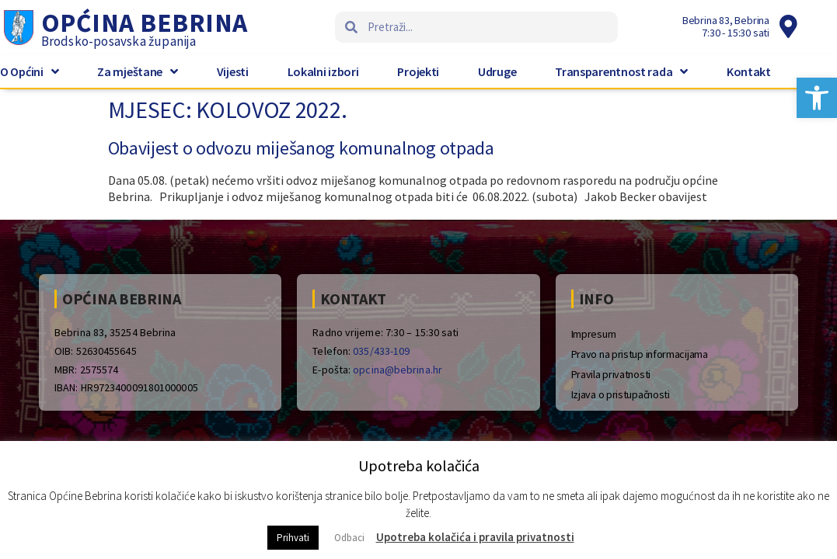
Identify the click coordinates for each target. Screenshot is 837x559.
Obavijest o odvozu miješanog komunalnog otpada (301, 148)
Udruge (497, 71)
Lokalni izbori (323, 71)
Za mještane (137, 71)
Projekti (418, 71)
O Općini (29, 71)
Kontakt (749, 71)
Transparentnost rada (621, 71)
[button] (817, 98)
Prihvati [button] (293, 537)
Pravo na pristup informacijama (639, 354)
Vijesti (233, 71)
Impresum (593, 334)
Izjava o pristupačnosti (620, 394)
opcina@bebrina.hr (397, 370)
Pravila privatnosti (610, 374)
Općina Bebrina (144, 22)
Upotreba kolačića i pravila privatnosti (475, 536)
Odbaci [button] (349, 537)
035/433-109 (381, 351)
